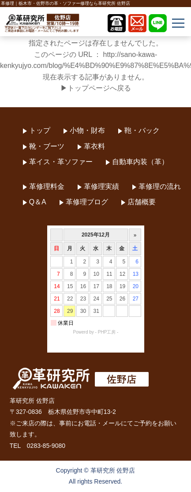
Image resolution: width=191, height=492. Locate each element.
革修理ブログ (87, 202)
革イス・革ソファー (61, 161)
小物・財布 (87, 130)
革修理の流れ (160, 186)
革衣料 (94, 146)
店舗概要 (141, 202)
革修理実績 (101, 186)
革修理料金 (46, 186)
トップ (39, 130)
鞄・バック (142, 130)
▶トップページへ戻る (95, 88)
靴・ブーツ (46, 146)
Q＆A (37, 202)
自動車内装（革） (140, 161)
